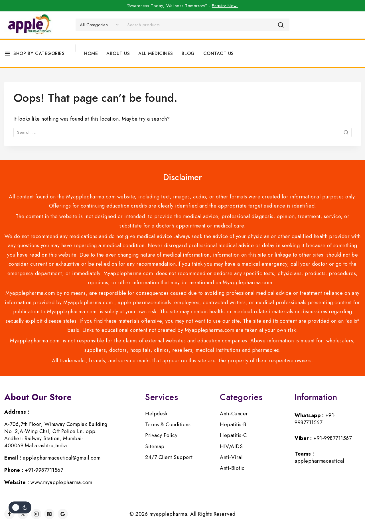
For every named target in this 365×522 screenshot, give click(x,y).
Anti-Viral (231, 457)
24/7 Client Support (169, 457)
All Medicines (155, 53)
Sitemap (155, 446)
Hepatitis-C (233, 435)
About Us (118, 53)
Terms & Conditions (167, 424)
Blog (188, 53)
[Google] (63, 514)
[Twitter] (23, 514)
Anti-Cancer (234, 413)
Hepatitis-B (233, 424)
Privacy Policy (161, 435)
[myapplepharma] (28, 25)
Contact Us (218, 53)
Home (91, 53)
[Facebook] (9, 514)
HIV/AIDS (231, 446)
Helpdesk (156, 413)
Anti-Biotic (232, 468)
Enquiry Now (225, 6)
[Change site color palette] (20, 507)
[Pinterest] (49, 514)
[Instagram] (36, 514)
